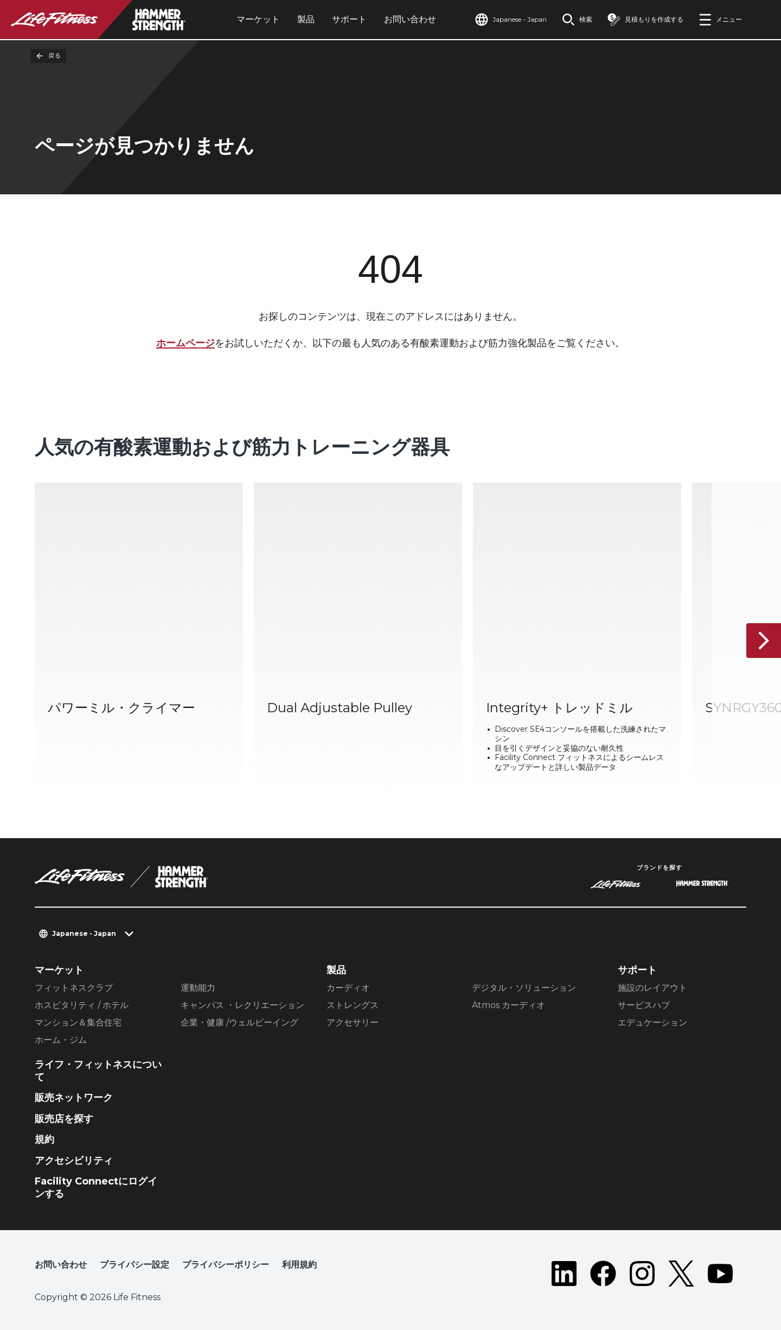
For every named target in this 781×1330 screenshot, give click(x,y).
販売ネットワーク (74, 1098)
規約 (44, 1139)
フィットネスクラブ (74, 988)
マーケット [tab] (258, 19)
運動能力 (198, 988)
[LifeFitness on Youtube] (720, 1274)
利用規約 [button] (299, 1264)
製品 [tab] (306, 19)
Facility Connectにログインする (96, 1187)
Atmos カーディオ (508, 1005)
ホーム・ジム (61, 1040)
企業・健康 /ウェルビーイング (239, 1022)
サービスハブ (644, 1005)
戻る (48, 56)
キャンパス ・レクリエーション (242, 1005)
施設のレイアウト (652, 988)
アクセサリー (353, 1022)
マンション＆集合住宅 (78, 1022)
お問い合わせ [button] (61, 1264)
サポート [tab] (349, 19)
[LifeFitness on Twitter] (681, 1274)
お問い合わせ (410, 19)
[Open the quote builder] (645, 19)
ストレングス (353, 1005)
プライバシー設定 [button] (134, 1264)
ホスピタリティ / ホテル (82, 1005)
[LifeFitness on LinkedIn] (564, 1274)
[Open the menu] (720, 19)
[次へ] (763, 641)
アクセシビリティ (74, 1161)
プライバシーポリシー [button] (225, 1264)
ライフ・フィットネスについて (98, 1071)
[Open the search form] (577, 19)
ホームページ (185, 343)
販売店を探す (64, 1119)
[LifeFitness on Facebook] (603, 1274)
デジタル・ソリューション (524, 988)
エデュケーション (652, 1022)
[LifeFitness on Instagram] (642, 1274)
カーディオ (348, 988)
